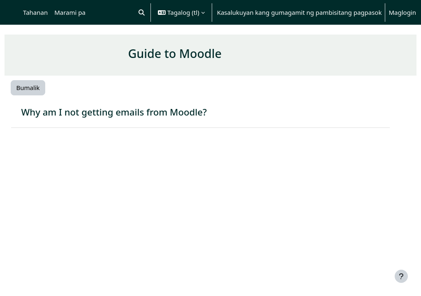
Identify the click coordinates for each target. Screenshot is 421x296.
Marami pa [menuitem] (70, 12)
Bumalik (46, 87)
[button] (142, 12)
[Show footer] (401, 276)
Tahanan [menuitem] (35, 12)
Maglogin (402, 12)
